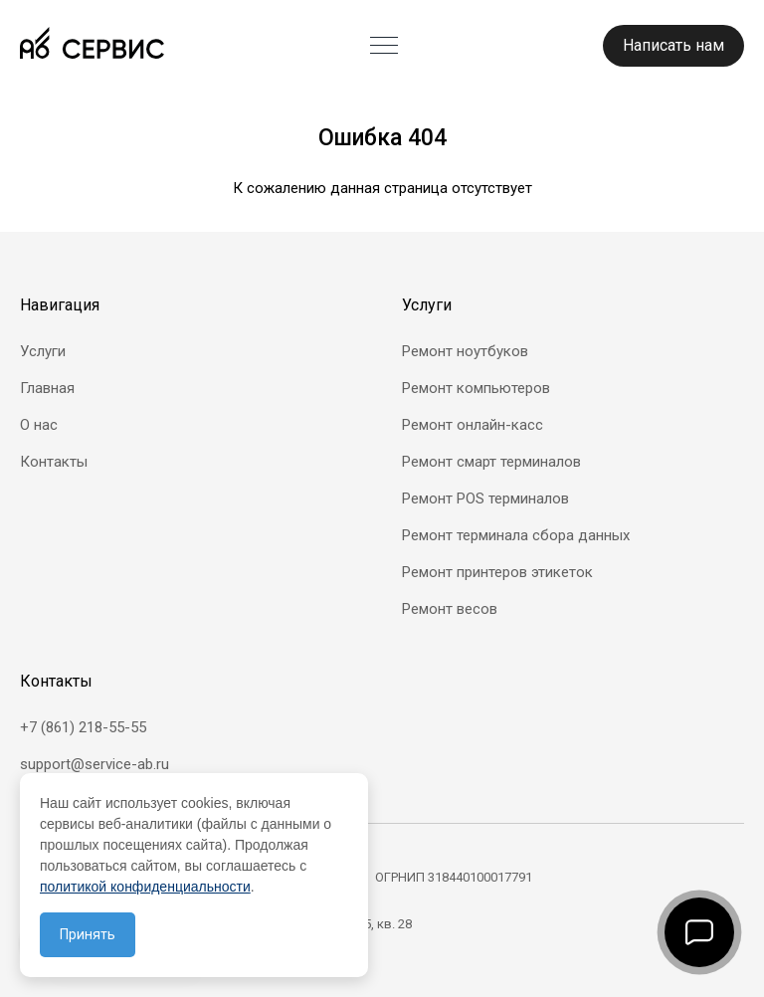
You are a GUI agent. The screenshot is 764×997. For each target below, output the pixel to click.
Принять (87, 934)
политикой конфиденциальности (145, 887)
